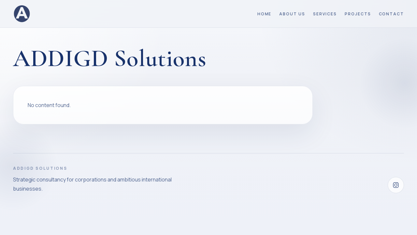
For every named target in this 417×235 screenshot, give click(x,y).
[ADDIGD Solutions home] (22, 14)
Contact (391, 14)
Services (325, 14)
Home (264, 14)
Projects (358, 14)
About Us (292, 14)
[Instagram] (396, 185)
